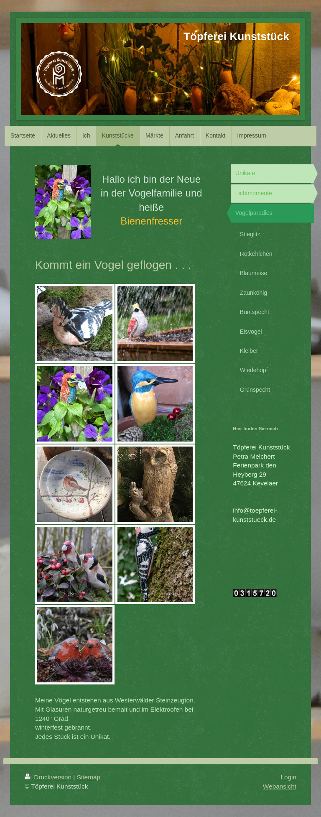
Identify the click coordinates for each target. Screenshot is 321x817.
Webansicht (279, 786)
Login (288, 777)
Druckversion (49, 777)
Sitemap (88, 777)
